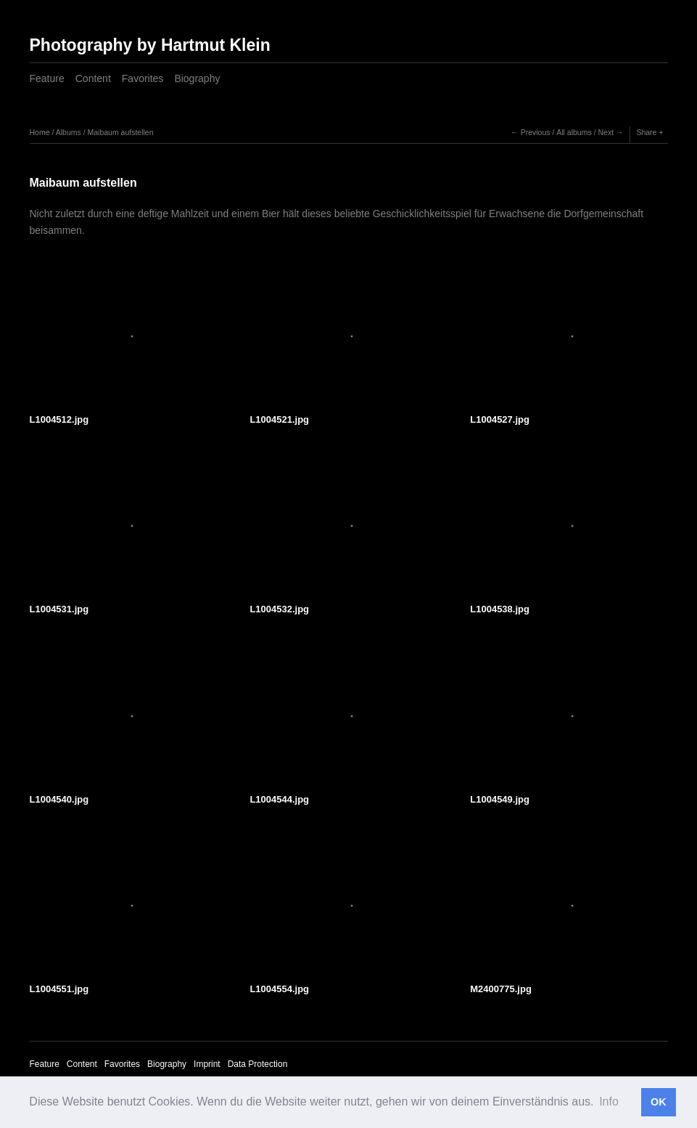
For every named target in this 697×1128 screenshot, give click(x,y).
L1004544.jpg (279, 799)
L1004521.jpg (279, 419)
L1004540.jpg (59, 799)
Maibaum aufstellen (120, 132)
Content (93, 78)
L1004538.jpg (499, 609)
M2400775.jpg (501, 988)
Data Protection (258, 1064)
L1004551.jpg (59, 988)
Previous (535, 132)
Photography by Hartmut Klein (150, 45)
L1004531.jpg (59, 609)
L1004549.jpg (499, 799)
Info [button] (609, 1101)
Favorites (143, 78)
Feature (47, 78)
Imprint (207, 1064)
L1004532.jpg (279, 609)
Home (40, 132)
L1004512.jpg (59, 419)
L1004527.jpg (499, 419)
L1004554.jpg (279, 988)
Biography (197, 78)
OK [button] (659, 1102)
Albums (68, 132)
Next (606, 132)
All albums (573, 132)
